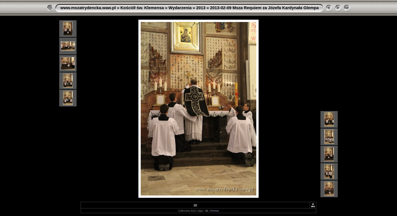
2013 (200, 7)
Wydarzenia (180, 7)
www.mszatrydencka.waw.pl (88, 7)
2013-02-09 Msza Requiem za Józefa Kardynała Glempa (264, 7)
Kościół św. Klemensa (142, 7)
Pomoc (214, 210)
